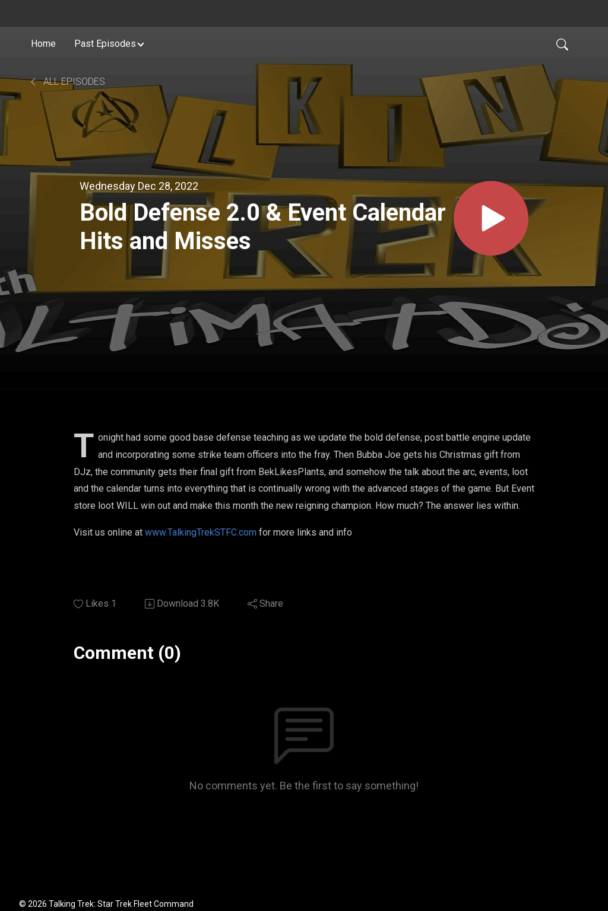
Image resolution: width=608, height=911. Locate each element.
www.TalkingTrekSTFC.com (200, 532)
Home (43, 43)
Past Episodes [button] (105, 43)
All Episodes (66, 81)
